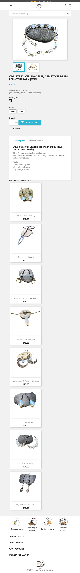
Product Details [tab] (36, 140)
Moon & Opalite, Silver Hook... (26, 298)
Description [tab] (20, 140)
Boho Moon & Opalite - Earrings (26, 381)
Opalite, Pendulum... (26, 257)
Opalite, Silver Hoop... (26, 463)
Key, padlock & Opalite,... (26, 505)
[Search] (40, 13)
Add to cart (29, 122)
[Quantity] (12, 122)
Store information (19, 555)
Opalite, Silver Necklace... (26, 339)
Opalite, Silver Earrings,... (26, 216)
